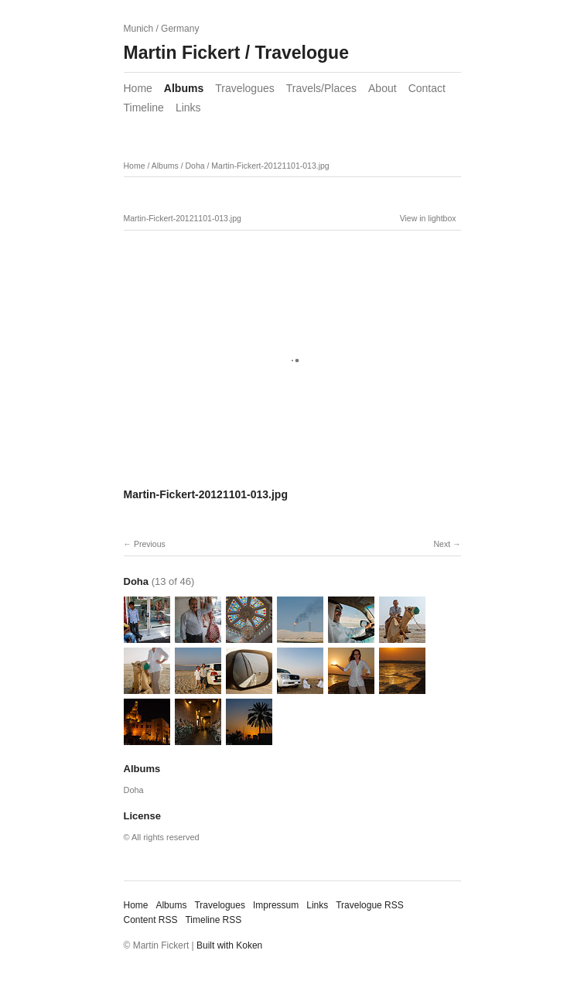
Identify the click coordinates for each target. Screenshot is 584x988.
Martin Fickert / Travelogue (236, 53)
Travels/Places (321, 88)
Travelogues (245, 88)
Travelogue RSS (369, 905)
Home (138, 88)
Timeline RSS (213, 919)
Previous (150, 544)
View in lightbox (428, 218)
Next (441, 544)
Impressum (276, 905)
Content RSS (151, 919)
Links (188, 107)
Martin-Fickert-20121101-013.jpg (270, 165)
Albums (183, 88)
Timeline (144, 107)
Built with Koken (229, 945)
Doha (194, 165)
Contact (427, 88)
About (382, 88)
